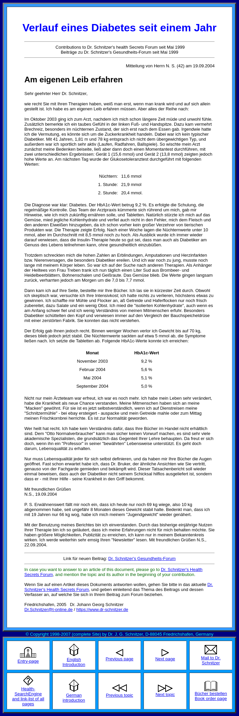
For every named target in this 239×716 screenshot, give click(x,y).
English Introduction (73, 662)
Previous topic (119, 695)
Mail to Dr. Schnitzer (211, 660)
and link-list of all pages (28, 701)
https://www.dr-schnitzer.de (102, 609)
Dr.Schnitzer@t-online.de (48, 609)
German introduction (74, 698)
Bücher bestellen (211, 693)
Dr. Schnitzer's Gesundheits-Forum (142, 558)
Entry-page (28, 661)
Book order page (211, 698)
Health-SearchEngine (28, 691)
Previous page (119, 658)
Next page (165, 658)
